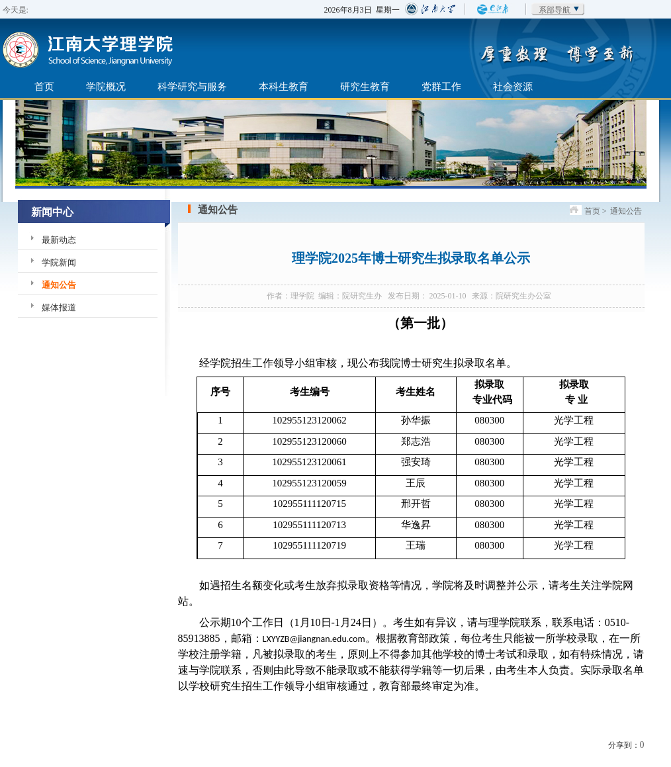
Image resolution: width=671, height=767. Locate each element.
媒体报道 (59, 307)
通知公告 (59, 285)
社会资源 (513, 86)
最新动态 (59, 240)
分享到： (624, 745)
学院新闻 (59, 262)
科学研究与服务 (192, 86)
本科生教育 (283, 86)
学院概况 (106, 86)
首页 (44, 86)
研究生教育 (365, 86)
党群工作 (441, 86)
